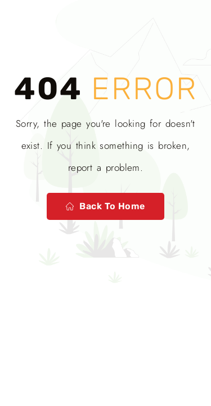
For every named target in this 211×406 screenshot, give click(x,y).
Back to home (105, 206)
